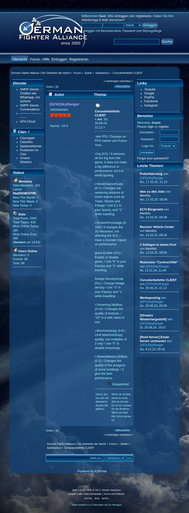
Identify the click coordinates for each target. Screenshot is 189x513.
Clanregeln (27, 138)
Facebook (151, 101)
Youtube (149, 89)
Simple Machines (111, 490)
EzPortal (100, 471)
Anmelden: (147, 132)
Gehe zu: (95, 457)
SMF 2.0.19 (78, 490)
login (150, 126)
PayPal (149, 97)
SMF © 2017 (94, 490)
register (163, 126)
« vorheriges (111, 81)
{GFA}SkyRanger (64, 104)
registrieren (143, 16)
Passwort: (147, 139)
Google (149, 93)
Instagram (151, 105)
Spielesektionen (31, 146)
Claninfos (26, 142)
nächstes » (126, 81)
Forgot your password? (153, 158)
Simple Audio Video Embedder (85, 493)
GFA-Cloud (27, 121)
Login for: (148, 146)
